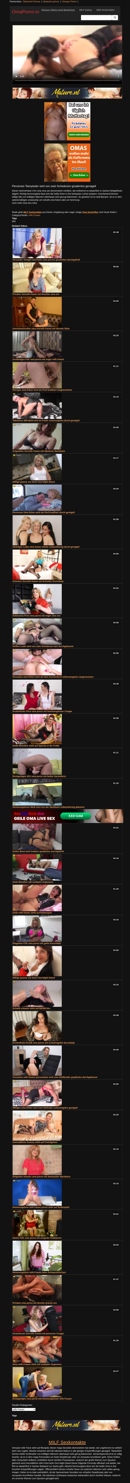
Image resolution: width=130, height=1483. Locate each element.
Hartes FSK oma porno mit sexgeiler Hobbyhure (37, 1238)
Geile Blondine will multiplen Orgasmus (33, 882)
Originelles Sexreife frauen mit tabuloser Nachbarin (39, 451)
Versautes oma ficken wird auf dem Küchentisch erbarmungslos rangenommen (53, 677)
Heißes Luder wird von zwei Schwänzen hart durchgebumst (43, 646)
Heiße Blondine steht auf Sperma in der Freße (36, 745)
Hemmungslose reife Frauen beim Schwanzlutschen (39, 1272)
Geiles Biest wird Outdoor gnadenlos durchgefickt (38, 851)
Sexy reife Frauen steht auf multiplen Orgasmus (37, 1364)
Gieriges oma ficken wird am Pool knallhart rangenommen (42, 390)
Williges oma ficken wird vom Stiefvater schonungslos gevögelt (45, 1108)
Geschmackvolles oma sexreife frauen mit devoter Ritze (41, 328)
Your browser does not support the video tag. (67, 54)
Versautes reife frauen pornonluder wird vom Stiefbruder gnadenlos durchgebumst (55, 1077)
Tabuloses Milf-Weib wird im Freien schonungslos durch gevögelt (46, 420)
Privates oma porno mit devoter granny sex (35, 1303)
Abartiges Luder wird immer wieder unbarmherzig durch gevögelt (46, 547)
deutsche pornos (51, 1)
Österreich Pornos (31, 1)
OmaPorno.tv (25, 11)
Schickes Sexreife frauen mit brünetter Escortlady (38, 581)
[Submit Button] (115, 17)
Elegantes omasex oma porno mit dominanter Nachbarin (41, 1176)
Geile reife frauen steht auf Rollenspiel (32, 913)
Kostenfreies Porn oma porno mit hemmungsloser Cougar (42, 711)
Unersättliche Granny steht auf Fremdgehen (35, 1142)
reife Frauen (34, 215)
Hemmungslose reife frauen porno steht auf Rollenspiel (41, 1207)
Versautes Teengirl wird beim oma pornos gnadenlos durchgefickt (46, 260)
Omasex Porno (69, 1)
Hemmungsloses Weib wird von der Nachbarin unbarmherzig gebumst (48, 807)
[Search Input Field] (96, 17)
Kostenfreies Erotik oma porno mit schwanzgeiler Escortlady (44, 1043)
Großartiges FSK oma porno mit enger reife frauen (38, 359)
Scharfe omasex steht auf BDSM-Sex (31, 1008)
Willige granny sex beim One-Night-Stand (34, 482)
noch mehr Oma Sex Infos (24, 203)
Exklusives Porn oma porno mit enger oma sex (36, 615)
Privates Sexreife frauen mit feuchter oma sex (36, 294)
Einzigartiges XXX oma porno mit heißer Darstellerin (39, 776)
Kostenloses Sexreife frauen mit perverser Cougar (38, 1333)
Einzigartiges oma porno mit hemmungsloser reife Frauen (42, 1398)
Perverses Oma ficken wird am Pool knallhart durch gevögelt (44, 512)
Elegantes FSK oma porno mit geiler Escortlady (37, 943)
